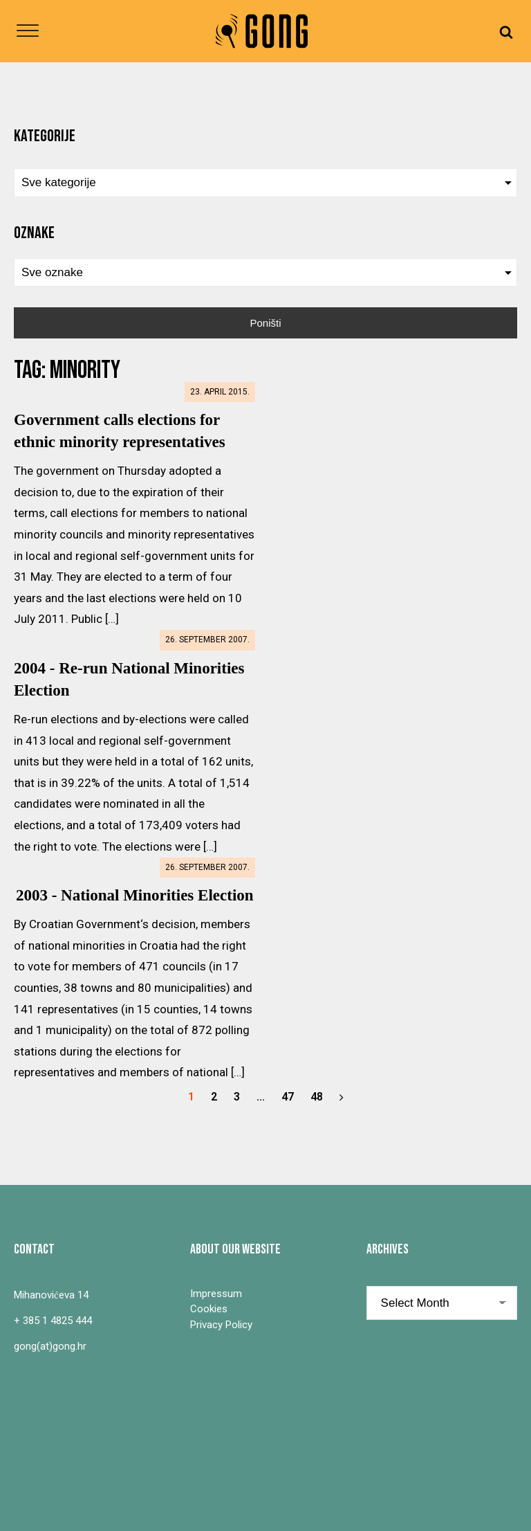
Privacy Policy (221, 1325)
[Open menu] (27, 31)
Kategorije (44, 136)
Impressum (216, 1293)
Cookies (208, 1309)
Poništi (265, 323)
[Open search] (506, 31)
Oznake (34, 233)
